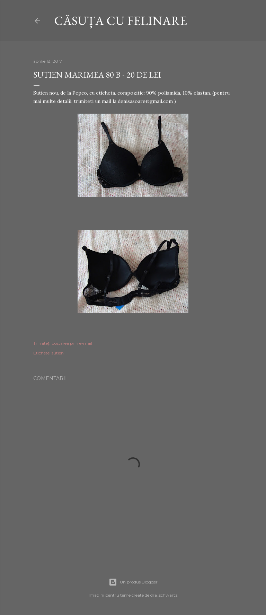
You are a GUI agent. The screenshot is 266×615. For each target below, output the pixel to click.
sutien (58, 352)
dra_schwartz (164, 595)
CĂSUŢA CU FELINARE (120, 20)
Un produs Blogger (133, 582)
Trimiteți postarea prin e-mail (62, 343)
